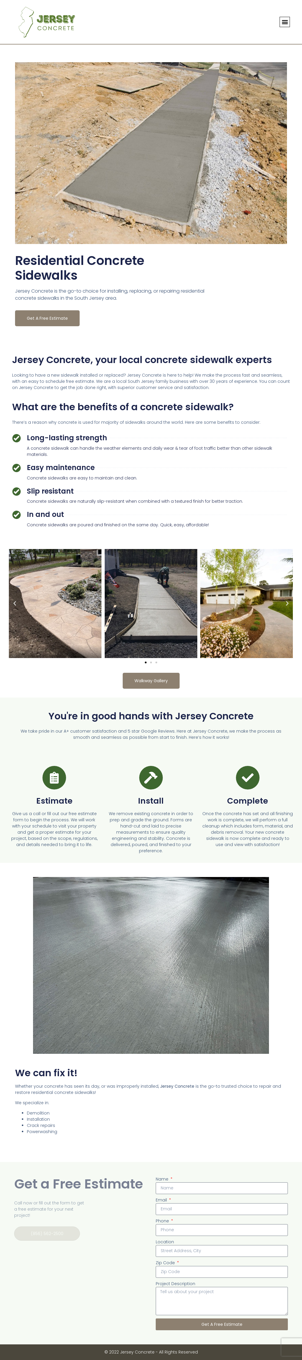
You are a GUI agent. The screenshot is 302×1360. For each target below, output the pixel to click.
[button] (285, 22)
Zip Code (166, 1263)
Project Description (175, 1284)
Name (163, 1179)
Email (162, 1200)
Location (165, 1242)
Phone (163, 1221)
